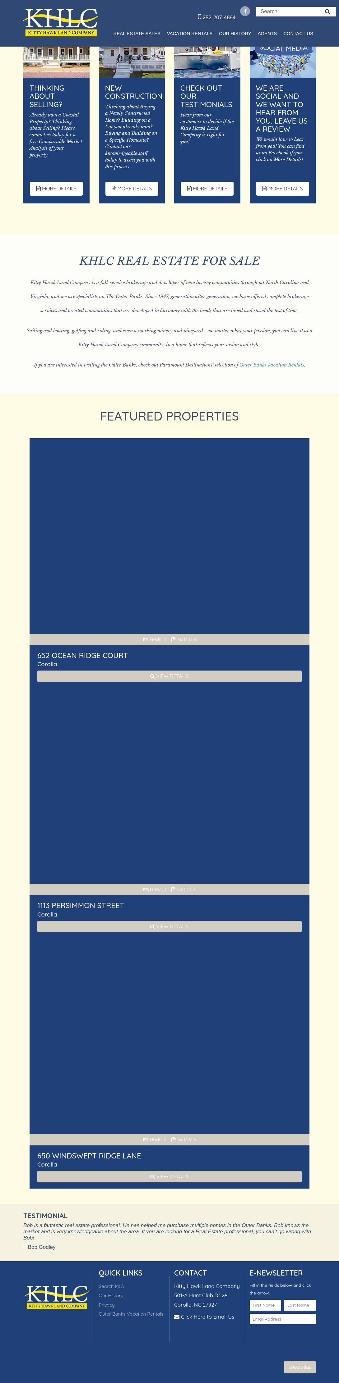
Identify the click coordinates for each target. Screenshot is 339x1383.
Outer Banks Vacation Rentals (271, 365)
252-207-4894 (217, 17)
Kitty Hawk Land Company (60, 22)
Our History (235, 33)
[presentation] (286, 1336)
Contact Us (298, 33)
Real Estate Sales (136, 33)
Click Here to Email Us (208, 1316)
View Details (169, 676)
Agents (267, 33)
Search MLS (111, 1286)
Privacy (107, 1305)
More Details (56, 188)
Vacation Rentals (190, 33)
